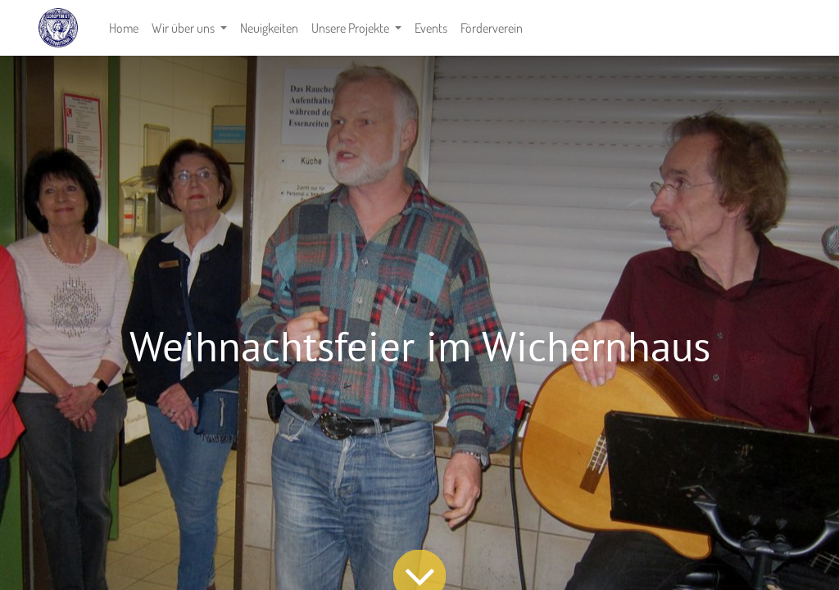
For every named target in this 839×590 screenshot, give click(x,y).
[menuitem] (123, 27)
